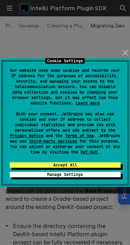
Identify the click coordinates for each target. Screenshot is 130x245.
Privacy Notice (26, 135)
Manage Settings (65, 174)
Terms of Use (79, 135)
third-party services (53, 141)
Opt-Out (89, 152)
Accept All (65, 165)
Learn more (88, 103)
